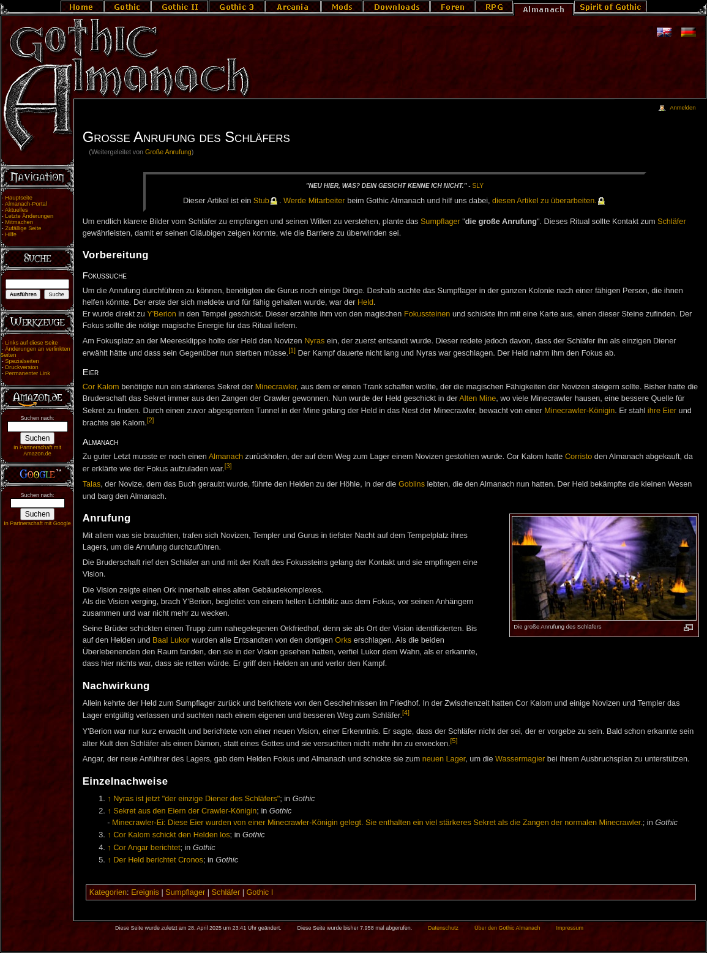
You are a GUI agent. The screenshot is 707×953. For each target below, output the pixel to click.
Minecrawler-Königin (579, 410)
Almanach (226, 456)
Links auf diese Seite (31, 343)
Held (365, 302)
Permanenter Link (27, 373)
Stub (261, 200)
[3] (228, 465)
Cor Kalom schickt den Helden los (171, 835)
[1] (292, 350)
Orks (343, 640)
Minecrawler (276, 387)
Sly (478, 185)
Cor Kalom (101, 387)
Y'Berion (161, 314)
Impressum (569, 928)
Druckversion (21, 367)
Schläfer (671, 221)
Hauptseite (18, 198)
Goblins (411, 484)
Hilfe (11, 234)
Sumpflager (440, 221)
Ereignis (145, 892)
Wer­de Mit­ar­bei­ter (314, 200)
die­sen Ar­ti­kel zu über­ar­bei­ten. (544, 200)
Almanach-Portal (26, 204)
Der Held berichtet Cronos (158, 860)
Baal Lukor (171, 640)
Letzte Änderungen (29, 216)
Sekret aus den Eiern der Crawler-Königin (184, 811)
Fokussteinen (427, 314)
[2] (150, 420)
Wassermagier (520, 759)
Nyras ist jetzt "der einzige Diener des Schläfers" (196, 798)
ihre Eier (662, 410)
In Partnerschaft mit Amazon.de (37, 450)
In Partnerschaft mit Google (37, 523)
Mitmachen (19, 222)
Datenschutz (443, 928)
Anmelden (682, 108)
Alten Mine (477, 398)
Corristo (578, 456)
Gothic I (259, 892)
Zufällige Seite (23, 228)
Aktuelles (16, 210)
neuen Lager (444, 759)
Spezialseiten (22, 361)
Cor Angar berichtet (146, 847)
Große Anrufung (168, 151)
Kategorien (108, 892)
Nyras (314, 341)
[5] (454, 740)
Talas (92, 484)
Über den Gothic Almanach (507, 928)
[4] (406, 712)
